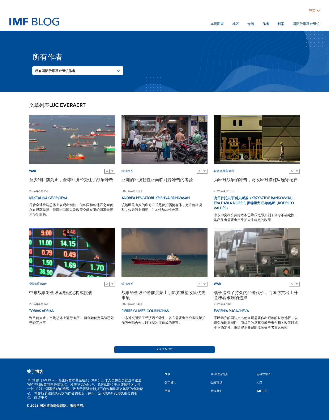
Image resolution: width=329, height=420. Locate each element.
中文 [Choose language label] (312, 10)
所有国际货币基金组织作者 (55, 71)
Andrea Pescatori (137, 198)
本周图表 (217, 24)
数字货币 (170, 383)
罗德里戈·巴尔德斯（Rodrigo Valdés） (254, 205)
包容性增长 (263, 374)
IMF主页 (262, 391)
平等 (167, 391)
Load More (164, 349)
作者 (265, 24)
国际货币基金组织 (306, 24)
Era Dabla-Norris (229, 203)
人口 (259, 383)
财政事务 (216, 391)
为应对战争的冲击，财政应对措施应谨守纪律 (256, 180)
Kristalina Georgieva (48, 198)
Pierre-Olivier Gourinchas (145, 311)
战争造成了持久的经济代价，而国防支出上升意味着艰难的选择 (256, 295)
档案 (281, 24)
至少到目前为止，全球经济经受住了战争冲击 (71, 180)
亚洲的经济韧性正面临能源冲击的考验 (157, 180)
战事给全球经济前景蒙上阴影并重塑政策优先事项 (163, 295)
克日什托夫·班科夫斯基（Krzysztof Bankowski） (254, 198)
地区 (235, 24)
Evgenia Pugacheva (231, 311)
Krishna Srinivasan (172, 198)
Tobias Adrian (41, 311)
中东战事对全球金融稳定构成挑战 (60, 293)
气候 (167, 374)
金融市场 (216, 383)
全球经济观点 (219, 374)
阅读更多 (40, 398)
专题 (250, 24)
